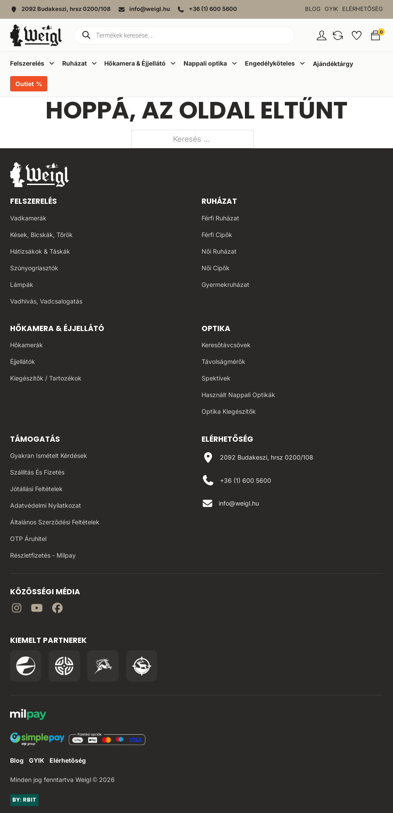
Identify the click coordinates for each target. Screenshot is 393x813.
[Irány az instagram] (16, 609)
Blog (313, 9)
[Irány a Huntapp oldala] (142, 666)
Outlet (24, 83)
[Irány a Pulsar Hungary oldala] (26, 666)
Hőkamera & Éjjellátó (57, 328)
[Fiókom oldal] (321, 35)
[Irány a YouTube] (36, 609)
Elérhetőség (362, 9)
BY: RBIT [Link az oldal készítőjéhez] (24, 799)
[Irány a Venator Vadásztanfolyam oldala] (103, 666)
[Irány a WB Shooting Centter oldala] (64, 666)
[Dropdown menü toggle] (52, 63)
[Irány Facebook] (57, 609)
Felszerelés (33, 201)
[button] (337, 35)
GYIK (331, 9)
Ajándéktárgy (333, 63)
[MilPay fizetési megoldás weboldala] (28, 716)
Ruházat (219, 201)
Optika (216, 328)
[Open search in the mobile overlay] (184, 35)
